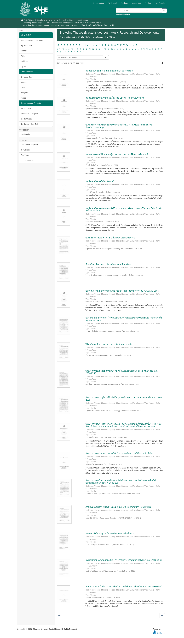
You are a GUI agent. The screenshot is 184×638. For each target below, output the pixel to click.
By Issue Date (26, 46)
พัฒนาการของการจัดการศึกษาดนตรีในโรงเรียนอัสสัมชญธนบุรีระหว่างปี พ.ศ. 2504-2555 (121, 372)
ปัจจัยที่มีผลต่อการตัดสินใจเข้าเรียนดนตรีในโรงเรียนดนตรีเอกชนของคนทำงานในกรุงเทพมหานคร (124, 319)
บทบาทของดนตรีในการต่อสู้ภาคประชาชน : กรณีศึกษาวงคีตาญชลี (116, 154)
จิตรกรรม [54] (26, 108)
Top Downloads (27, 160)
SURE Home (29, 20)
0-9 (58, 45)
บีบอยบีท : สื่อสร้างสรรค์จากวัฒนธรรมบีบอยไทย (107, 264)
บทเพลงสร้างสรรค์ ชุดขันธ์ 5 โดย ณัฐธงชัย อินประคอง (110, 238)
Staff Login (25, 134)
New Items (25, 150)
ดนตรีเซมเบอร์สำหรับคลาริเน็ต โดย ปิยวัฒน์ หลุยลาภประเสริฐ (114, 98)
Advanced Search (123, 15)
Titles (23, 56)
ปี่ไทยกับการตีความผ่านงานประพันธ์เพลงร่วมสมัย (108, 344)
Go (106, 57)
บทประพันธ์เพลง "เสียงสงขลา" (99, 181)
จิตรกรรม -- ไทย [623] (29, 114)
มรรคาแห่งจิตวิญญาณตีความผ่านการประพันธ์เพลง (109, 533)
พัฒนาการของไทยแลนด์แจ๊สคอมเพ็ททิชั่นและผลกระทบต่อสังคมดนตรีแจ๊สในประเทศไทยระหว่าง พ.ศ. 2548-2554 (121, 481)
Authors (24, 51)
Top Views (25, 155)
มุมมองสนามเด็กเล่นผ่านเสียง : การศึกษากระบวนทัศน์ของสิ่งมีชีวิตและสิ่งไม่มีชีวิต (123, 560)
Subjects (24, 61)
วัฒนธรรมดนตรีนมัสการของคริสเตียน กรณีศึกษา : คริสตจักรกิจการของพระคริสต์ (123, 586)
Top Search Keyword (29, 145)
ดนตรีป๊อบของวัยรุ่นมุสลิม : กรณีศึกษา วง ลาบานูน (109, 71)
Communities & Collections (32, 40)
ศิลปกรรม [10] (26, 119)
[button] (136, 3)
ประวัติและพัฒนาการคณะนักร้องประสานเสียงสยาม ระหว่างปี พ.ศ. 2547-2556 (122, 291)
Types (23, 66)
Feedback (124, 3)
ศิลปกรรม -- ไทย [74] (29, 124)
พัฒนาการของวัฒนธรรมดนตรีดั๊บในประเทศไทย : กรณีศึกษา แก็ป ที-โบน (119, 453)
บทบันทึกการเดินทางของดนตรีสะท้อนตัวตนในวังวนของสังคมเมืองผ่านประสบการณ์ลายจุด (118, 126)
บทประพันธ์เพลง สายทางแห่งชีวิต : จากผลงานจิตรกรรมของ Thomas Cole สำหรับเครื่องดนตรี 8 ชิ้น (123, 209)
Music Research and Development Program (71, 20)
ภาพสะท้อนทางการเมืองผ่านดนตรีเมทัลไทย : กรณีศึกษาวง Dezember (118, 507)
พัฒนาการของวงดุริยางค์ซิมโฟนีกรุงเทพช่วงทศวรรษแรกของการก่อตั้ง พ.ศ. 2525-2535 (123, 398)
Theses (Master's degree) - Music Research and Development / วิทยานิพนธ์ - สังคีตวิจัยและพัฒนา (62, 23)
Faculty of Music (43, 20)
